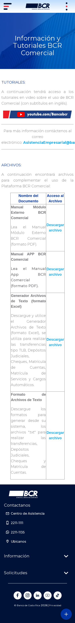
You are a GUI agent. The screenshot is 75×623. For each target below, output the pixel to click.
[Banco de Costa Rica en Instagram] (28, 595)
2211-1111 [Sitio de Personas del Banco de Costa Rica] (17, 523)
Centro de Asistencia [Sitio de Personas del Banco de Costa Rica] (28, 513)
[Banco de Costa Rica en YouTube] (48, 595)
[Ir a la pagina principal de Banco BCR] (23, 494)
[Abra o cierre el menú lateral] (66, 614)
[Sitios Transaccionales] (67, 6)
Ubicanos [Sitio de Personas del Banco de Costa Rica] (18, 541)
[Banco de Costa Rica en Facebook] (18, 595)
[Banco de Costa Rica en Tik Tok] (58, 595)
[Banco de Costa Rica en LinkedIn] (38, 595)
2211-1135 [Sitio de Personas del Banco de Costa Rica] (18, 532)
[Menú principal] (8, 6)
